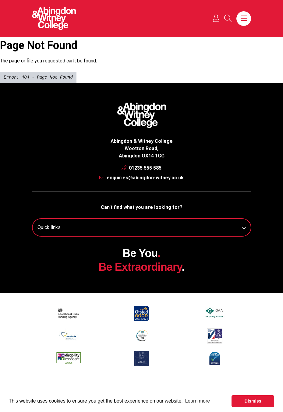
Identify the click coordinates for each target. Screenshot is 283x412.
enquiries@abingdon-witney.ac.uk (141, 178)
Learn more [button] (197, 400)
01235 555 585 (141, 168)
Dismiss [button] (253, 401)
